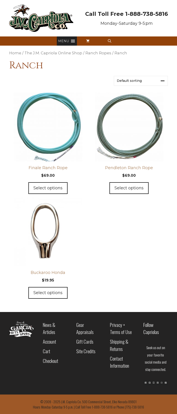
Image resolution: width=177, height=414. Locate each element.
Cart (46, 351)
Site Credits (85, 351)
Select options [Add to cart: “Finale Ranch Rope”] (48, 187)
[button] (63, 41)
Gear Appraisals (85, 328)
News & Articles (49, 328)
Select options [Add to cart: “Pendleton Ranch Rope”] (129, 187)
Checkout (50, 360)
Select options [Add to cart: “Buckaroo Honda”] (48, 292)
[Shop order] (141, 81)
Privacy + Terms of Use (121, 328)
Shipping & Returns (119, 345)
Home (15, 53)
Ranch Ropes (98, 53)
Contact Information (119, 362)
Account (49, 341)
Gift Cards (84, 341)
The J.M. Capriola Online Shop (53, 53)
